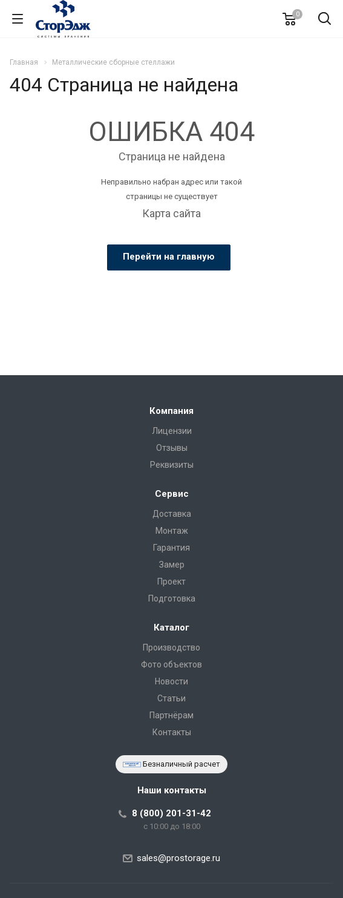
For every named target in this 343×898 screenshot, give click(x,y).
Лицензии (172, 431)
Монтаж (171, 531)
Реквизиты (172, 465)
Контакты (171, 732)
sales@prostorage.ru (178, 858)
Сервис (172, 493)
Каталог (171, 627)
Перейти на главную (169, 256)
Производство (171, 647)
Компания (171, 410)
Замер (172, 564)
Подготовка (171, 598)
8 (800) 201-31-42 (171, 813)
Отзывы (172, 448)
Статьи (171, 698)
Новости (171, 681)
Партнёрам (171, 715)
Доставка (171, 514)
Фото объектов (171, 664)
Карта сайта (171, 213)
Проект (171, 581)
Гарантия (171, 547)
